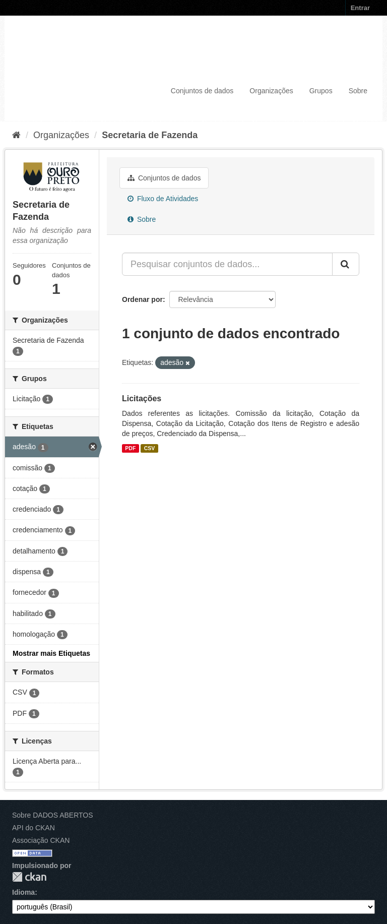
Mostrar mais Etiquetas (51, 653)
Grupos (321, 91)
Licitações (141, 398)
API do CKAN (33, 828)
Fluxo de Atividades (162, 199)
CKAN (29, 877)
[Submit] (345, 264)
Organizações (271, 91)
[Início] (16, 135)
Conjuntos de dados (202, 91)
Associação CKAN (41, 840)
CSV (149, 448)
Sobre (358, 91)
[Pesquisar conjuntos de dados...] (227, 264)
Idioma (23, 892)
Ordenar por (142, 299)
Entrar (360, 8)
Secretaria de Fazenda (150, 135)
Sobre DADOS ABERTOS (52, 815)
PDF (130, 448)
